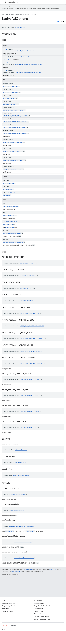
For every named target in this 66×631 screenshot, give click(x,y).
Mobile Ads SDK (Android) (22, 14)
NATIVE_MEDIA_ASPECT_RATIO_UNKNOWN (14, 133)
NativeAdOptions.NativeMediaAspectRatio (28, 64)
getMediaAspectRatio (9, 215)
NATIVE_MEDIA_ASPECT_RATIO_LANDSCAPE (15, 116)
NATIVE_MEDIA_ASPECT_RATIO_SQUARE (14, 127)
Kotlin (57, 21)
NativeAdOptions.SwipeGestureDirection (28, 72)
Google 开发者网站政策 (16, 571)
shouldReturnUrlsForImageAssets (13, 242)
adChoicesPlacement (9, 183)
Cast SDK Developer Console (41, 616)
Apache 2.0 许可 (53, 569)
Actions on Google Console (41, 614)
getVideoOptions (8, 224)
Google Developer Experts (8, 606)
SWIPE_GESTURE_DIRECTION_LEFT (12, 151)
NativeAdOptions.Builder (24, 57)
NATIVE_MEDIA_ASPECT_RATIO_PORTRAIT (14, 122)
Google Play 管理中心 (39, 608)
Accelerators (5, 608)
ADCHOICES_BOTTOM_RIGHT (11, 92)
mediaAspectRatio (8, 189)
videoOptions (7, 195)
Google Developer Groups (8, 603)
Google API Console (39, 603)
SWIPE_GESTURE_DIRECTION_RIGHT (13, 160)
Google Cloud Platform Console (42, 606)
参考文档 (33, 14)
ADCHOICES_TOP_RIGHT (9, 104)
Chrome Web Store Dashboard (42, 619)
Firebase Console (38, 611)
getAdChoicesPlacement (10, 206)
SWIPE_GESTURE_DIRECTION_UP (12, 169)
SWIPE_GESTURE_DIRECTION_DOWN (12, 142)
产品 (7, 14)
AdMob (11, 2)
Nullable (6, 221)
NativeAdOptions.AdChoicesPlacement (27, 51)
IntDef (5, 49)
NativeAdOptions (20, 27)
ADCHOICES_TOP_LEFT (9, 98)
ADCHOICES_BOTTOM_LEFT (10, 86)
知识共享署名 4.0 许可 (27, 569)
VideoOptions (11, 192)
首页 (3, 14)
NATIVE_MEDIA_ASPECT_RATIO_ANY (13, 110)
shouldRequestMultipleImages (12, 233)
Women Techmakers (7, 611)
